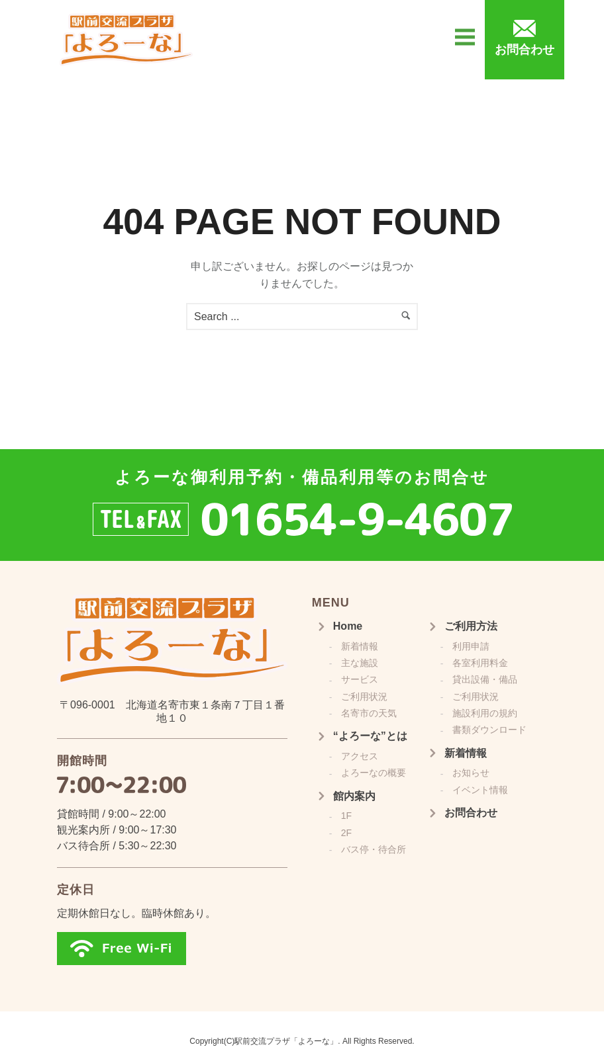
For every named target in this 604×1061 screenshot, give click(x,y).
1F (346, 815)
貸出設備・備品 (484, 679)
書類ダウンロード (489, 729)
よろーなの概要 (373, 772)
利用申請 (470, 646)
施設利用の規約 (484, 713)
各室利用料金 (480, 663)
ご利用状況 (364, 696)
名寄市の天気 (369, 713)
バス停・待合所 (373, 849)
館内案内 (354, 796)
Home (347, 626)
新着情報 (359, 646)
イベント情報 (480, 790)
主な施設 (359, 663)
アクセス (359, 756)
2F (346, 833)
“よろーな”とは (370, 736)
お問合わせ (470, 812)
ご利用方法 (470, 626)
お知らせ (470, 772)
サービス (359, 679)
